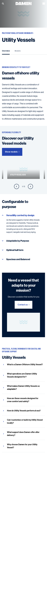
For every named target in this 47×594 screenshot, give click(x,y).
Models (18, 51)
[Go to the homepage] (23, 3)
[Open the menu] (43, 4)
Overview (6, 51)
